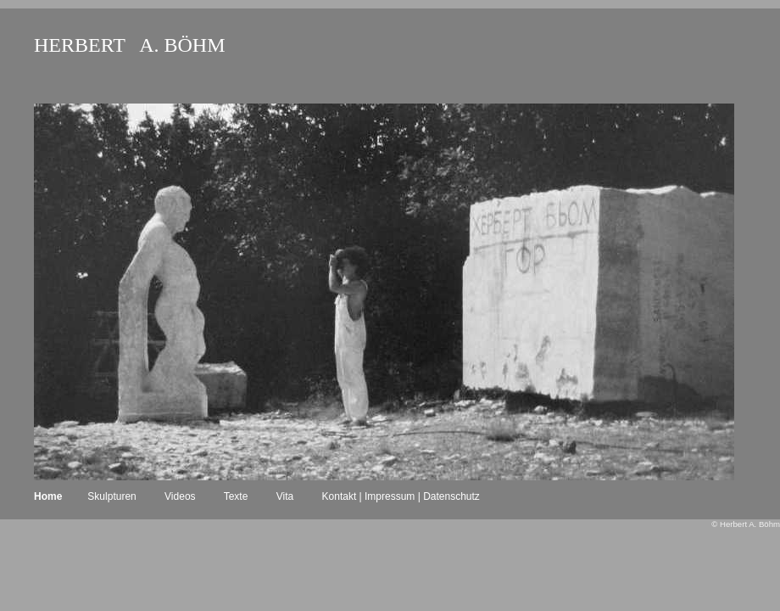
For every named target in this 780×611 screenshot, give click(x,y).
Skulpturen (111, 496)
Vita (284, 496)
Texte (236, 496)
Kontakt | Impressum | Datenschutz (401, 496)
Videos (179, 496)
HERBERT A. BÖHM (129, 45)
